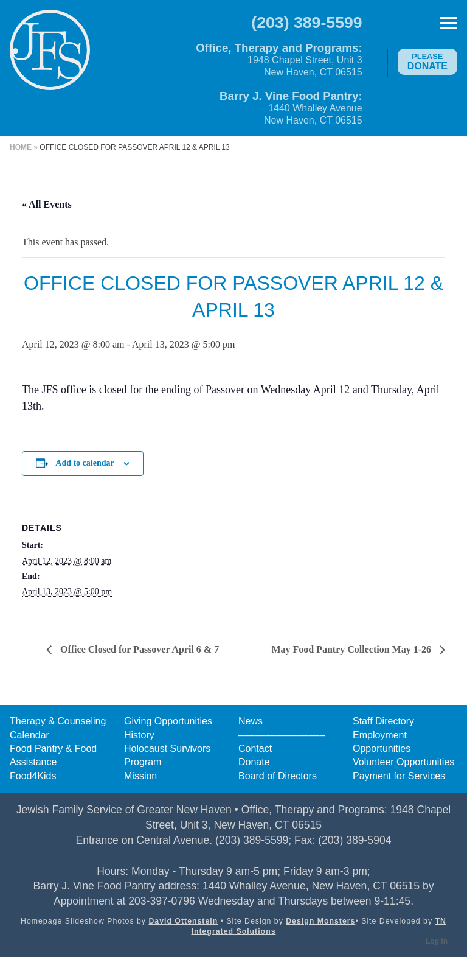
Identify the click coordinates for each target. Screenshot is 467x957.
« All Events (47, 204)
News (250, 721)
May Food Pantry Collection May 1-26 (352, 649)
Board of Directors (277, 776)
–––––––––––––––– (281, 735)
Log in (437, 941)
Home (21, 147)
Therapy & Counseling (58, 721)
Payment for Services (399, 776)
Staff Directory (383, 721)
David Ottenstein (183, 921)
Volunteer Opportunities (403, 762)
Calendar (29, 735)
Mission (140, 776)
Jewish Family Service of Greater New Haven (50, 58)
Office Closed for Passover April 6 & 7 (138, 649)
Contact (255, 748)
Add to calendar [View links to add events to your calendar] (84, 463)
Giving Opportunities (168, 721)
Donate (427, 61)
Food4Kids (33, 776)
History (139, 735)
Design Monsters (320, 921)
